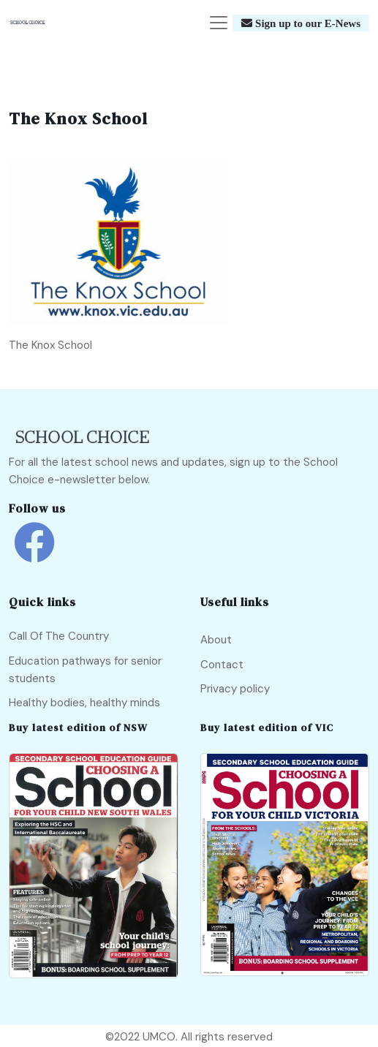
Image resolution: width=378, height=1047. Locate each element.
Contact (221, 664)
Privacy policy (235, 688)
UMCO (159, 1036)
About (216, 639)
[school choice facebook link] (34, 553)
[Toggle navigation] (219, 23)
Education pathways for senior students (85, 670)
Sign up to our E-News (306, 23)
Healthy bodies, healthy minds (84, 702)
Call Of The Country (59, 636)
